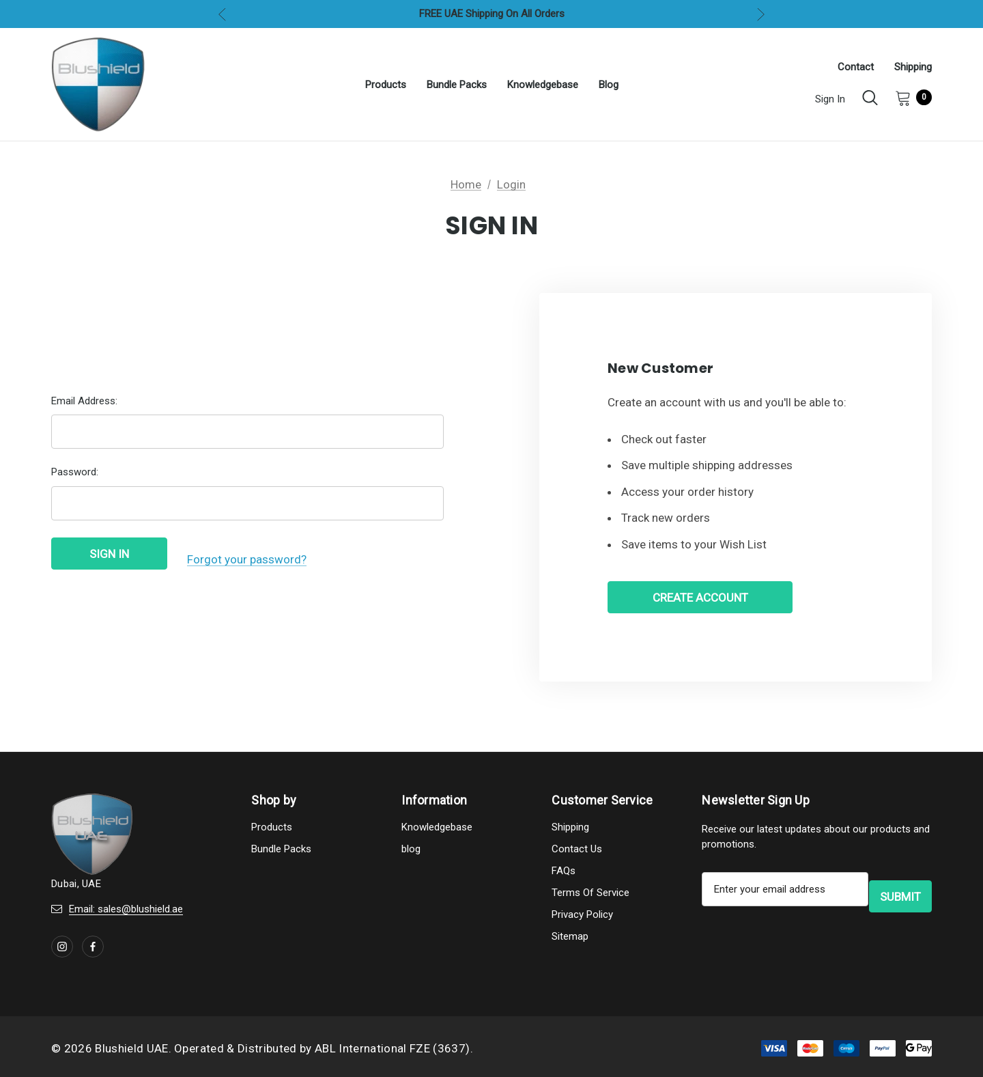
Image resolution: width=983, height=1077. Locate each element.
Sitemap (570, 940)
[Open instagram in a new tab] (62, 950)
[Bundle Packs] (456, 84)
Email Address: (84, 406)
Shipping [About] (913, 67)
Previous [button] (222, 14)
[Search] (870, 97)
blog (411, 852)
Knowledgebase (436, 830)
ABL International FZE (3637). (394, 1052)
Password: (74, 478)
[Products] (385, 84)
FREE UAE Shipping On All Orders (492, 14)
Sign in (830, 99)
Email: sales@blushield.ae (126, 912)
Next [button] (761, 14)
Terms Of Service (590, 896)
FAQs (563, 874)
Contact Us (577, 852)
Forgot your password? (247, 561)
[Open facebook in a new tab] (93, 950)
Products (271, 830)
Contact (856, 67)
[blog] (608, 84)
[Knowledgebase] (542, 84)
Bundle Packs (281, 852)
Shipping (570, 830)
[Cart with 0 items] (909, 97)
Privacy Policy (582, 918)
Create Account (700, 599)
